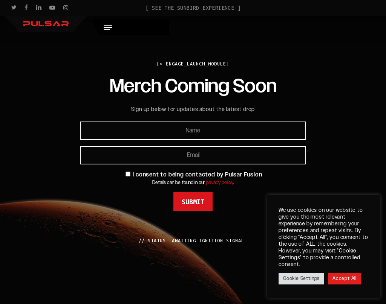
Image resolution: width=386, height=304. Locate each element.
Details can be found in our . (193, 182)
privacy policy (219, 182)
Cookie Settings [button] (301, 278)
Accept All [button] (344, 278)
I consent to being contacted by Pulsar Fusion (197, 174)
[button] (368, 26)
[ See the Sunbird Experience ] (193, 8)
